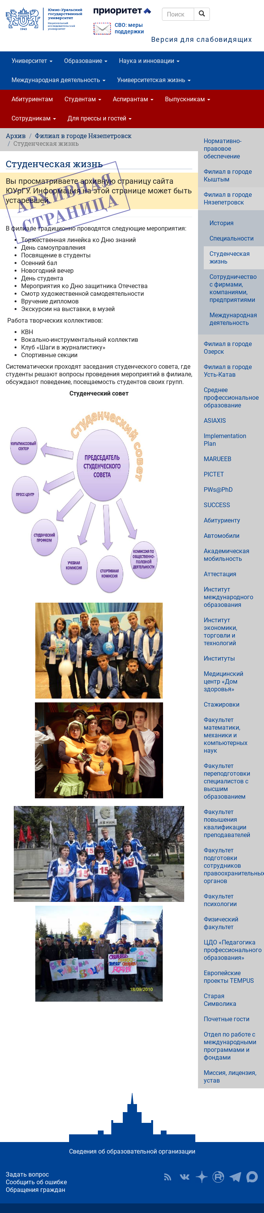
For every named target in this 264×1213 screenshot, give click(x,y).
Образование (85, 60)
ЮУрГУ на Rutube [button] (218, 1177)
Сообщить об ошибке (36, 1182)
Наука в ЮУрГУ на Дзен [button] (201, 1177)
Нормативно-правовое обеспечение (222, 148)
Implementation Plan (225, 439)
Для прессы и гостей (100, 118)
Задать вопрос (27, 1174)
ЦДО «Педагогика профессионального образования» (233, 950)
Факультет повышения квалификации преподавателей (227, 823)
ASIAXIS (215, 420)
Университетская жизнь (154, 80)
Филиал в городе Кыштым (228, 175)
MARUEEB (217, 459)
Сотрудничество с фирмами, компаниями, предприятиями (233, 288)
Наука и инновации (149, 60)
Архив (16, 136)
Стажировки (221, 704)
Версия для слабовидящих (201, 39)
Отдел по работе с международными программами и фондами (230, 1046)
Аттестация (220, 574)
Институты (219, 658)
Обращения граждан (35, 1189)
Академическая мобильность (226, 554)
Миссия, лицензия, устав (230, 1076)
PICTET (214, 474)
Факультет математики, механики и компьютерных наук (226, 735)
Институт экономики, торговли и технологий (220, 631)
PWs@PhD (218, 489)
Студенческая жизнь (230, 257)
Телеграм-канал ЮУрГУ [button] (235, 1177)
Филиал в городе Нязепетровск (83, 136)
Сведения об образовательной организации (132, 1151)
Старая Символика (220, 999)
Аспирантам (133, 99)
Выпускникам (187, 99)
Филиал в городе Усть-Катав (228, 370)
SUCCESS (217, 505)
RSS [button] (168, 1177)
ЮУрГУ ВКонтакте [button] (184, 1177)
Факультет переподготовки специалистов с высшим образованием (227, 781)
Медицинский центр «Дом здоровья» (223, 681)
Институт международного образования (228, 597)
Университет (32, 60)
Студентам (82, 99)
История (222, 223)
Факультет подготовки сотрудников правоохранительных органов (234, 866)
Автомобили (221, 535)
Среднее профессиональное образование (231, 397)
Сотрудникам (34, 118)
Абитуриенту (222, 520)
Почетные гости (226, 1019)
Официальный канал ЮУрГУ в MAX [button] (252, 1177)
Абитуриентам (32, 99)
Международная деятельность (59, 80)
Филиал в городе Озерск (228, 347)
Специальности (232, 238)
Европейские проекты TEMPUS (229, 976)
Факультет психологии (220, 900)
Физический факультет (221, 923)
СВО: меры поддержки (129, 28)
